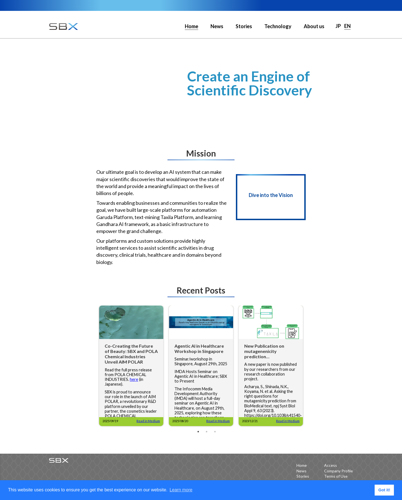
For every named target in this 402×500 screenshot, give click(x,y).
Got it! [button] (384, 490)
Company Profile (338, 470)
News (216, 26)
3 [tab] (215, 431)
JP (338, 26)
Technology (277, 26)
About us (314, 26)
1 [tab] (198, 431)
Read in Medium (148, 421)
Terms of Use (336, 476)
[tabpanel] (131, 366)
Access (330, 465)
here (134, 379)
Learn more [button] (180, 489)
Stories (244, 26)
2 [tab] (206, 431)
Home (301, 465)
